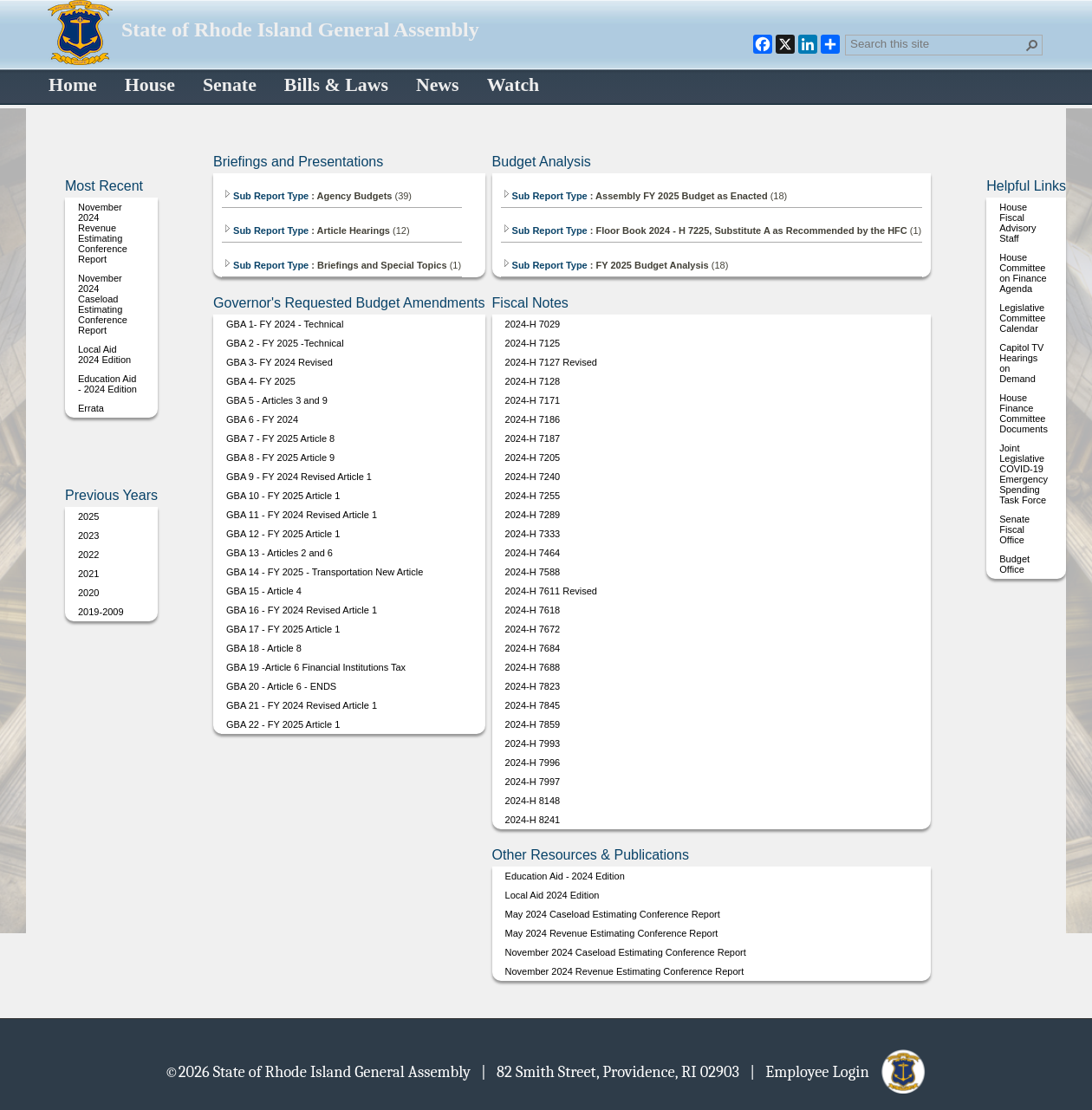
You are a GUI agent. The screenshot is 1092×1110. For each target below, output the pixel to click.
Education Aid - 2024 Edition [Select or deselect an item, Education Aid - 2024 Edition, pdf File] (107, 383)
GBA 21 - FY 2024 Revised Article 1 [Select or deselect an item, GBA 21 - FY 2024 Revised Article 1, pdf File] (301, 705)
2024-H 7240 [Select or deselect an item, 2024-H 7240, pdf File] (533, 476)
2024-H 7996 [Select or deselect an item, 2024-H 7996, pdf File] (533, 762)
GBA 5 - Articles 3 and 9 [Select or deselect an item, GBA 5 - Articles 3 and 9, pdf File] (277, 400)
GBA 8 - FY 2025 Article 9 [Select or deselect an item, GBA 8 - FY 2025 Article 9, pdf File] (280, 457)
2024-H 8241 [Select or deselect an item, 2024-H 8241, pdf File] (533, 820)
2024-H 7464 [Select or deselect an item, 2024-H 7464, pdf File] (533, 553)
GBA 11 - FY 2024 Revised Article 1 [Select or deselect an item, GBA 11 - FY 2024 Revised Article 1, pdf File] (301, 515)
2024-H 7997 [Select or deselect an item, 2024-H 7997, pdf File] (533, 781)
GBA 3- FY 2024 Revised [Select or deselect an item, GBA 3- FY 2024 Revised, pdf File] (279, 362)
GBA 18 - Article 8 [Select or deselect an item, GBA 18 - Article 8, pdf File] (264, 648)
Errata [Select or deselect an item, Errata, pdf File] (91, 408)
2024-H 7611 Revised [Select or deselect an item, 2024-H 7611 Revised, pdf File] (551, 591)
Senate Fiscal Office (1014, 529)
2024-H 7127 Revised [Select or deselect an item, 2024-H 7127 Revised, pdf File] (551, 362)
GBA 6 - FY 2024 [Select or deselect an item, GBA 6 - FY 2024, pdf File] (262, 419)
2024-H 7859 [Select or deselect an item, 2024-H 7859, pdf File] (533, 724)
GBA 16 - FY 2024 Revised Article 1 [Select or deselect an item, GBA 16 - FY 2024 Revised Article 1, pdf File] (301, 610)
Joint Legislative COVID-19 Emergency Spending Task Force (1023, 474)
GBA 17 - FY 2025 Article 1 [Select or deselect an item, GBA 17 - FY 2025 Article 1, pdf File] (283, 629)
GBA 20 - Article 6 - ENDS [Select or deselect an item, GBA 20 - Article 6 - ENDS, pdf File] (281, 686)
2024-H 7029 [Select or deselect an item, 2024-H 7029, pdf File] (533, 324)
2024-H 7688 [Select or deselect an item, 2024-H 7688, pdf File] (533, 667)
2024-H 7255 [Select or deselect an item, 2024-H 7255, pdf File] (533, 495)
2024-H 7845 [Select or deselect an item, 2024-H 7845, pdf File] (533, 705)
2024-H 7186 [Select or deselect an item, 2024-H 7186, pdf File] (533, 419)
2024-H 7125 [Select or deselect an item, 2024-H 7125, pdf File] (533, 343)
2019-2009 (101, 612)
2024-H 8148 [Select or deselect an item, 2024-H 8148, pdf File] (533, 800)
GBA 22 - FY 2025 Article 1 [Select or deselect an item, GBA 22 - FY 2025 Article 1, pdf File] (283, 724)
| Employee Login (838, 1071)
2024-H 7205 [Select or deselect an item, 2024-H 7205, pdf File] (533, 457)
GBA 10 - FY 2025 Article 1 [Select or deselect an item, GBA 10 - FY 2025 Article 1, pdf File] (283, 495)
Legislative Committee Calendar (1022, 318)
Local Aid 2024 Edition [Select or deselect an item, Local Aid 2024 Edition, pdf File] (104, 354)
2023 (88, 535)
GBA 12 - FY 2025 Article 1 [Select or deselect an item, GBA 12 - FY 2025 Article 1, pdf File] (283, 534)
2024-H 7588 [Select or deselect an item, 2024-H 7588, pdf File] (533, 572)
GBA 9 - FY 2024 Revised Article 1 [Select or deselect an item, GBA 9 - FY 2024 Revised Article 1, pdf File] (299, 476)
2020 (88, 592)
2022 (88, 554)
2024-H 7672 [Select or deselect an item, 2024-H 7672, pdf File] (533, 629)
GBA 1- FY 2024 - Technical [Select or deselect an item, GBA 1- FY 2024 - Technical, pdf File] (284, 324)
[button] (1032, 45)
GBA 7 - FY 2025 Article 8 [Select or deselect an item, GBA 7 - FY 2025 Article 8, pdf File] (280, 438)
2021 (88, 573)
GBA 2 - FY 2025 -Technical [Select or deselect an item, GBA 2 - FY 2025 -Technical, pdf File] (285, 343)
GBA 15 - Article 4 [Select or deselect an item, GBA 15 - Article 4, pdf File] (264, 591)
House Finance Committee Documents (1023, 413)
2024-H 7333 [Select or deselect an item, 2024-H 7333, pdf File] (533, 534)
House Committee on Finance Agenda (1022, 273)
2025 (88, 516)
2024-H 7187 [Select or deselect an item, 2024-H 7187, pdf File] (533, 438)
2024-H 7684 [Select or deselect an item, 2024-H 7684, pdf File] (533, 648)
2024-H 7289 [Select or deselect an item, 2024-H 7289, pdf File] (533, 515)
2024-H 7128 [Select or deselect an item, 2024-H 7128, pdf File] (533, 381)
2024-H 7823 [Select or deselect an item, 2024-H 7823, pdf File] (533, 686)
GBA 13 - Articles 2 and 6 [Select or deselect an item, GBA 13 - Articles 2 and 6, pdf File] (279, 553)
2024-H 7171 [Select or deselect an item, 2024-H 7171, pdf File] (533, 400)
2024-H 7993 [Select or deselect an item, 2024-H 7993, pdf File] (533, 743)
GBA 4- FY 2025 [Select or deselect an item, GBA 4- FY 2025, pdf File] (261, 381)
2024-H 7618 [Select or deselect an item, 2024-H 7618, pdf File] (533, 610)
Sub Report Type (266, 196)
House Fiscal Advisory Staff (1017, 222)
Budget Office (1014, 564)
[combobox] (937, 43)
